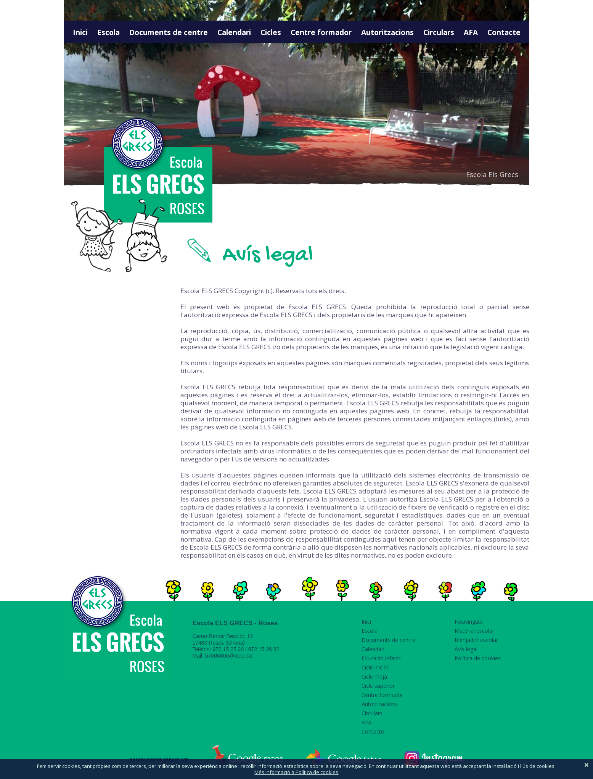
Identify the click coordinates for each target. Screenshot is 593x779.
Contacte (504, 32)
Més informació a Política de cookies (296, 772)
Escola (108, 32)
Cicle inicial (375, 667)
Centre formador (321, 32)
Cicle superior (378, 685)
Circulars (438, 32)
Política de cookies (478, 658)
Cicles (270, 32)
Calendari (234, 32)
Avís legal (466, 649)
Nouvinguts (469, 621)
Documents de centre (168, 32)
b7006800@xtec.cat (229, 656)
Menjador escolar (476, 640)
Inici (80, 32)
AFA (471, 32)
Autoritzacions (387, 32)
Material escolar (474, 630)
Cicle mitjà (374, 676)
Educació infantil (382, 658)
